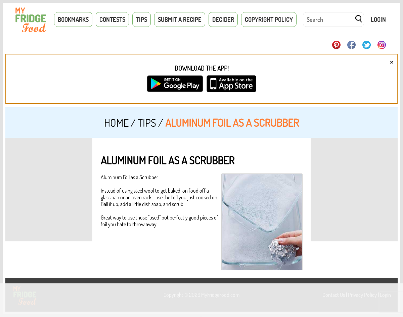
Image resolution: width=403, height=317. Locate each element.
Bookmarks (73, 19)
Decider (223, 19)
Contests (112, 19)
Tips (141, 19)
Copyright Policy (269, 19)
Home (116, 122)
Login (378, 19)
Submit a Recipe (180, 19)
